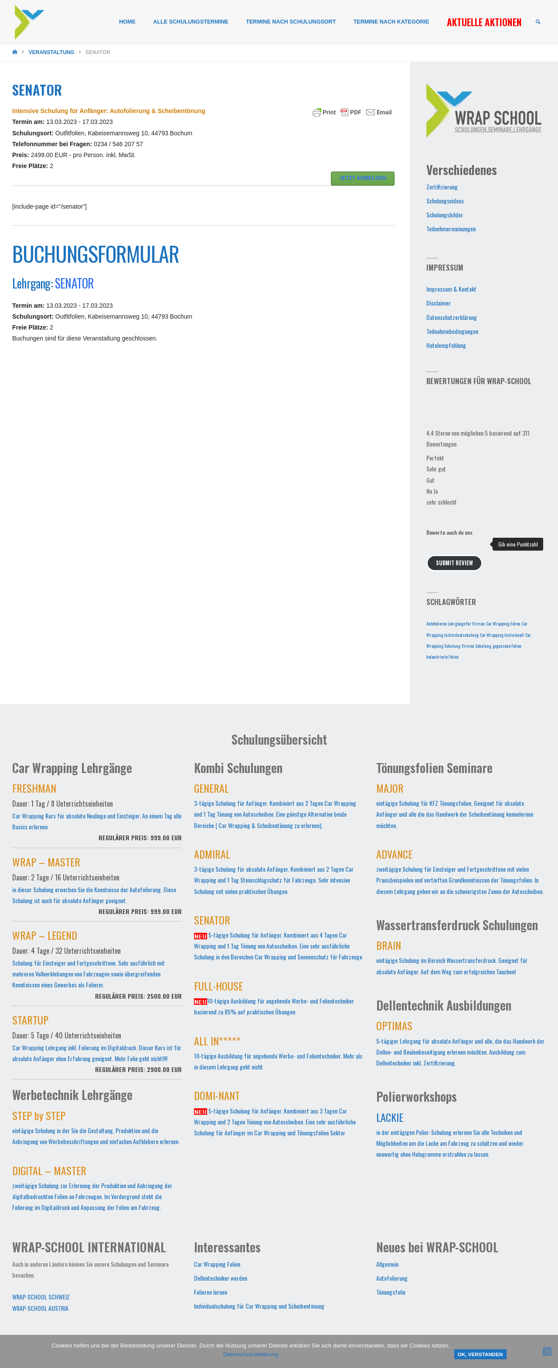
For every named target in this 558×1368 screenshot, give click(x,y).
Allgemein (387, 1263)
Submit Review (454, 563)
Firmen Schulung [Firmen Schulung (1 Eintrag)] (476, 645)
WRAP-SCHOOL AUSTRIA (40, 1308)
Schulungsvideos (445, 200)
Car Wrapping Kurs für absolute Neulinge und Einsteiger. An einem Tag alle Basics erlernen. (97, 816)
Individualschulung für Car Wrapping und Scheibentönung (259, 1305)
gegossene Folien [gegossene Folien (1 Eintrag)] (507, 645)
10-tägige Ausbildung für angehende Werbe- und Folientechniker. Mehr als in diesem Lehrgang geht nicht (278, 1054)
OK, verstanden (480, 1354)
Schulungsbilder (444, 214)
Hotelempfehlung (446, 345)
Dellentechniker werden (220, 1277)
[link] (538, 22)
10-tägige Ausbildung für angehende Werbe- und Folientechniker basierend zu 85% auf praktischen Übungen (274, 999)
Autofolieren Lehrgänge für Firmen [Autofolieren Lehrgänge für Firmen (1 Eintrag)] (455, 623)
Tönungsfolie (390, 1291)
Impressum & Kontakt (451, 288)
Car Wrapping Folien (217, 1263)
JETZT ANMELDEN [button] (362, 178)
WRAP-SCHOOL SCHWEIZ (41, 1296)
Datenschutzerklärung (451, 317)
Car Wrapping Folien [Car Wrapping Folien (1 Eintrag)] (503, 623)
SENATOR (74, 283)
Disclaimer (438, 302)
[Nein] (547, 1351)
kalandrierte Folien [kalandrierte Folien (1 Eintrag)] (442, 656)
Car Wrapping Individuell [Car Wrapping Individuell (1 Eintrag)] (502, 634)
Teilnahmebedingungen (452, 331)
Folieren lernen (210, 1291)
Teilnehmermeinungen (451, 228)
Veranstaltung (52, 52)
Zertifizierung (442, 186)
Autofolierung (392, 1277)
